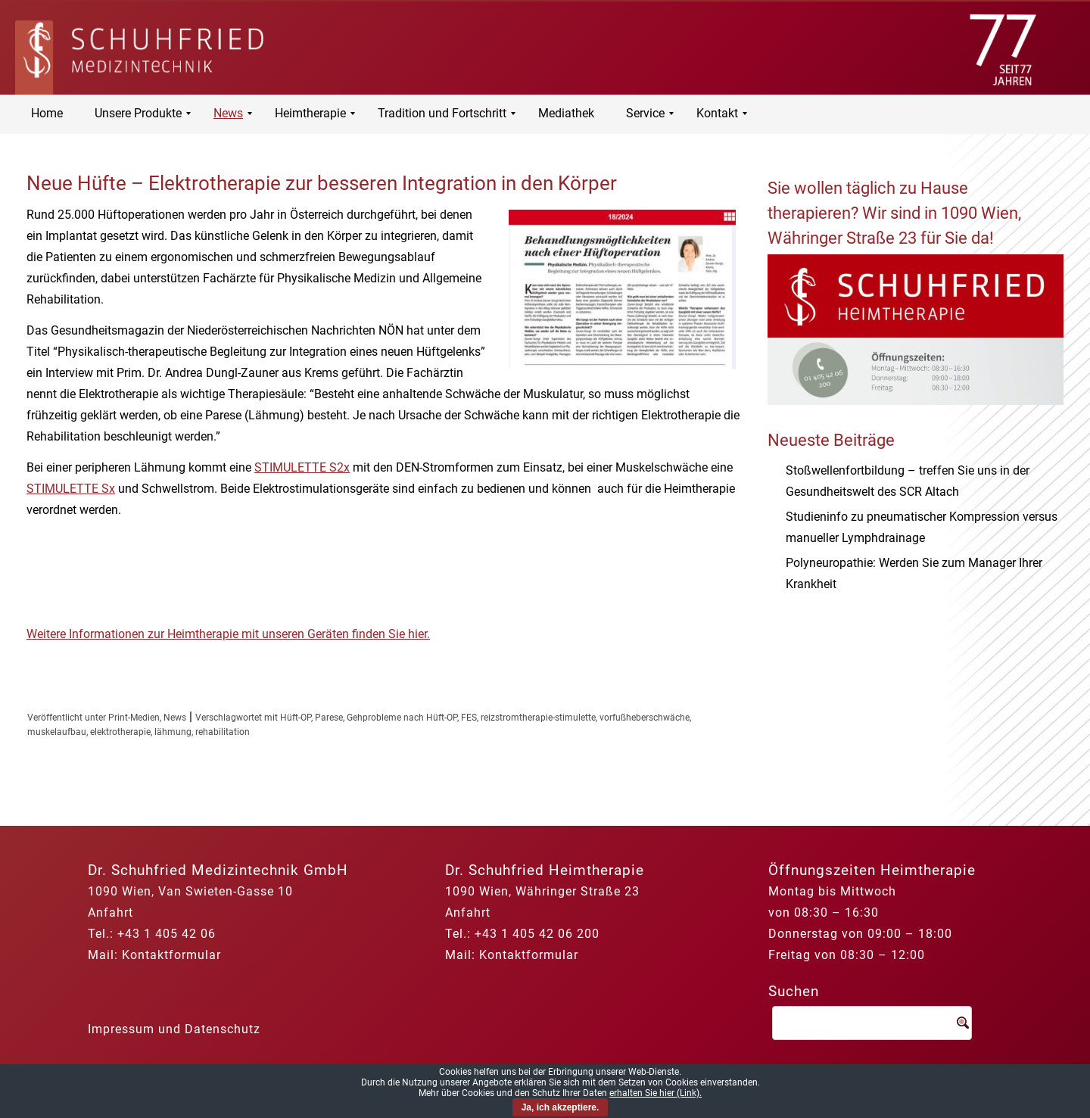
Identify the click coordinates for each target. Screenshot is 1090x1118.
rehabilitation (222, 732)
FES (469, 717)
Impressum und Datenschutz (174, 1029)
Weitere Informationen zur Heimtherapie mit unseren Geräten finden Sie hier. (228, 634)
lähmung (173, 732)
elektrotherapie (120, 732)
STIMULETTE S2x (302, 467)
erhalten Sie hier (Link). (655, 1093)
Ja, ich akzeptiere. (561, 1107)
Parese (329, 717)
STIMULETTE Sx (70, 488)
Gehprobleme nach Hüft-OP (402, 717)
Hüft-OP (295, 717)
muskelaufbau (56, 732)
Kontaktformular (171, 955)
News (175, 717)
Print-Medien (134, 717)
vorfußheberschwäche (645, 717)
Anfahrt (110, 912)
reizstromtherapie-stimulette (538, 717)
